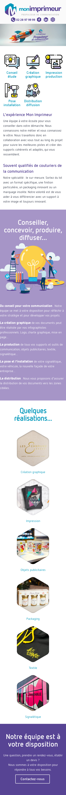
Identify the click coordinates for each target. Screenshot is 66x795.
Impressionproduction (54, 74)
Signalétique (33, 717)
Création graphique (33, 472)
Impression (33, 521)
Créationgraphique (33, 74)
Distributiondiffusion (33, 103)
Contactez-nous (33, 779)
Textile (33, 668)
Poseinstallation (12, 103)
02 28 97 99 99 (23, 20)
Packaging (33, 619)
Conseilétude (12, 74)
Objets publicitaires (33, 570)
